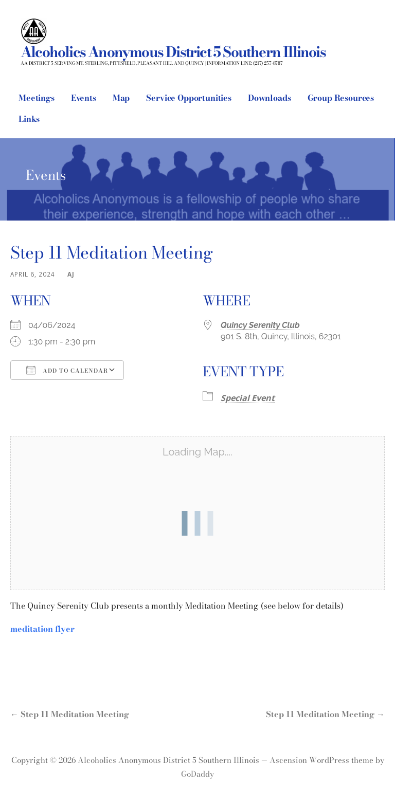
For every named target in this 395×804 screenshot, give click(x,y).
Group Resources (341, 98)
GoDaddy (197, 774)
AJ (71, 274)
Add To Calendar (67, 370)
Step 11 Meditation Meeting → (325, 714)
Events (83, 98)
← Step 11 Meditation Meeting (69, 714)
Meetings (37, 98)
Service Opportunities (188, 98)
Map (121, 98)
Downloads (269, 98)
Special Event (248, 398)
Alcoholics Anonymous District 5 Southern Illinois (173, 52)
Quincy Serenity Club (260, 325)
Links (29, 119)
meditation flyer (42, 629)
